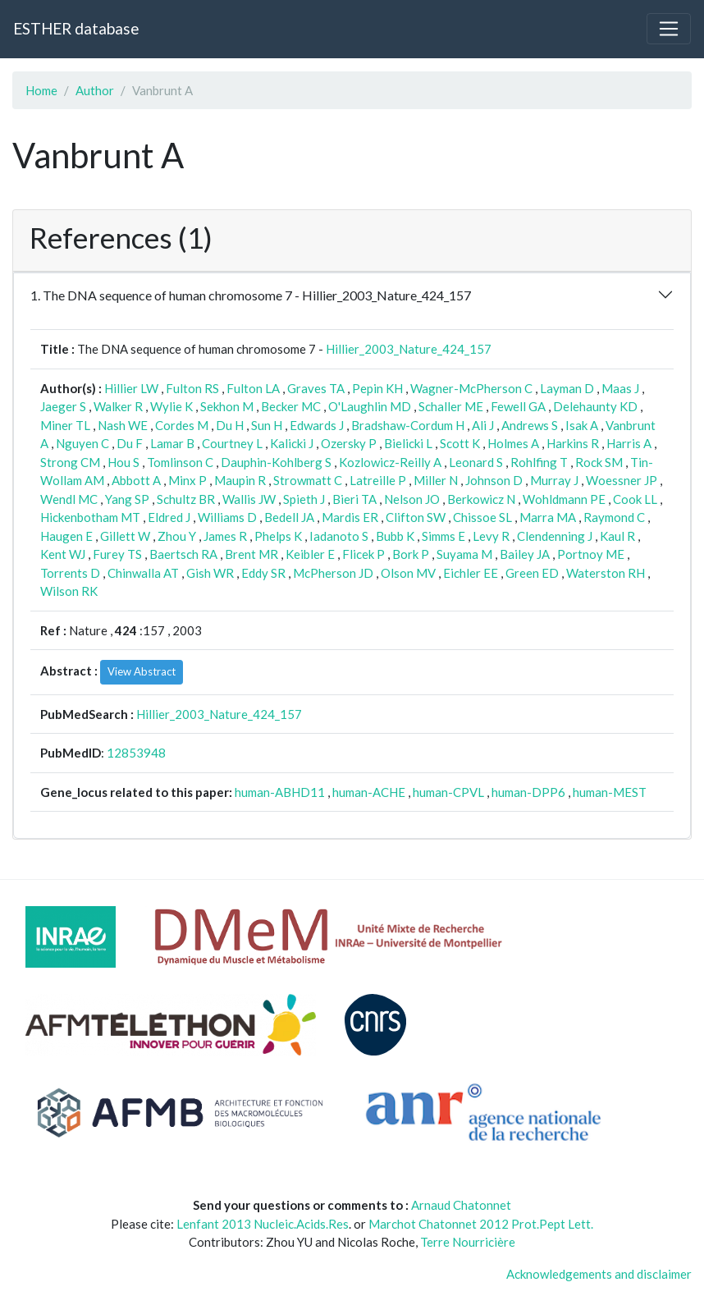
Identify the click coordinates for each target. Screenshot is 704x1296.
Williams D (227, 517)
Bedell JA (289, 517)
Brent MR (251, 554)
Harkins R (572, 443)
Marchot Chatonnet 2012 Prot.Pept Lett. (480, 1223)
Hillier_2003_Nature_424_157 (408, 348)
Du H (230, 425)
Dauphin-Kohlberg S (276, 462)
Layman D (567, 388)
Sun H (266, 425)
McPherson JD (333, 573)
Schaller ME (450, 406)
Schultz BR (186, 499)
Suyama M (464, 554)
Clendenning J (554, 536)
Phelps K (278, 536)
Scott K (460, 443)
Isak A (581, 425)
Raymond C (614, 517)
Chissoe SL (482, 517)
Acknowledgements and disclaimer (599, 1273)
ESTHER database (76, 28)
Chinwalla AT (143, 573)
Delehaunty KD (595, 406)
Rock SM (599, 462)
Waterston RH (605, 573)
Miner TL (65, 425)
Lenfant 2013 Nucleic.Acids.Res (262, 1223)
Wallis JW (249, 499)
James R (225, 536)
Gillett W (125, 536)
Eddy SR (263, 573)
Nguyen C (82, 443)
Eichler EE (470, 573)
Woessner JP (621, 480)
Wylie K (171, 406)
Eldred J (169, 517)
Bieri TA (354, 499)
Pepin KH (377, 388)
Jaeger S (63, 406)
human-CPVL (448, 792)
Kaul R (617, 536)
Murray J (554, 480)
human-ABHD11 (280, 792)
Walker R (118, 406)
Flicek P (363, 554)
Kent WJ (62, 554)
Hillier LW (131, 388)
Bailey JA (525, 554)
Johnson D (494, 480)
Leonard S (476, 462)
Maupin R (240, 480)
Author (94, 90)
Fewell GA (518, 406)
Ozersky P (349, 443)
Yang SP (127, 499)
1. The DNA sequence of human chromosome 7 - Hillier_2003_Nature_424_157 (250, 295)
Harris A (628, 443)
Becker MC (291, 406)
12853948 (136, 752)
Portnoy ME (590, 554)
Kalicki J (291, 443)
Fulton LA (253, 388)
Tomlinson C (180, 462)
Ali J (483, 425)
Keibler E (310, 554)
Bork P (410, 554)
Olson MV (408, 573)
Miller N (436, 480)
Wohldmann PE (564, 499)
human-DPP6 (528, 792)
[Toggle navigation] (669, 28)
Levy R (491, 536)
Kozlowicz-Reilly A (390, 462)
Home (41, 90)
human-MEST (610, 792)
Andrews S (529, 425)
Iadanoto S (338, 536)
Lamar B (172, 443)
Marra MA (547, 517)
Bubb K (395, 536)
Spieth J (304, 499)
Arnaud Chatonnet (461, 1205)
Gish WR (210, 573)
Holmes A (513, 443)
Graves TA (316, 388)
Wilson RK (69, 591)
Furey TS (117, 554)
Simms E (443, 536)
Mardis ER (350, 517)
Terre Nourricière (467, 1241)
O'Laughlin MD (369, 406)
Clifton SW (416, 517)
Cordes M (181, 425)
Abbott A (136, 480)
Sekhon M (227, 406)
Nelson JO (412, 499)
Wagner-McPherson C (471, 388)
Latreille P (378, 480)
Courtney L (232, 443)
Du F (130, 443)
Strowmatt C (307, 480)
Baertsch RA (183, 554)
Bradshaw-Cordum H (407, 425)
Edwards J (317, 425)
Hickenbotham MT (90, 517)
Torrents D (70, 573)
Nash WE (123, 425)
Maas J (620, 388)
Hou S (123, 462)
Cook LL (635, 499)
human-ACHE (368, 792)
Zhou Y (177, 536)
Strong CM (70, 462)
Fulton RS (192, 388)
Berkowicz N (481, 499)
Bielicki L (408, 443)
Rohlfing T (539, 462)
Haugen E (66, 536)
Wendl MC (69, 499)
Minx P (187, 480)
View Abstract (141, 671)
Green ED (532, 573)
